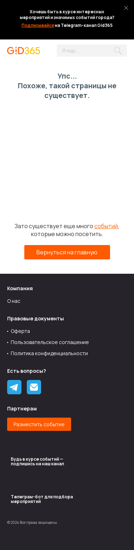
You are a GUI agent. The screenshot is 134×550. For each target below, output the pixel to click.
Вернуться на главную (67, 252)
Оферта (20, 331)
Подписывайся (37, 25)
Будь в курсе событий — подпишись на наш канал (37, 461)
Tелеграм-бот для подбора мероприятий (42, 499)
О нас (13, 300)
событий (106, 226)
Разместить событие (39, 424)
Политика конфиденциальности (49, 353)
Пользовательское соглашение (50, 342)
